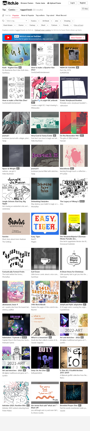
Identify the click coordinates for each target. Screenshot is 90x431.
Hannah (63, 141)
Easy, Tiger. (35, 236)
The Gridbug (6, 242)
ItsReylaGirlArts (36, 373)
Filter (85, 9)
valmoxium (64, 106)
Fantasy (32, 25)
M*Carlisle (63, 174)
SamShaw (34, 277)
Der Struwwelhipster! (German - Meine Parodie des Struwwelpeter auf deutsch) (73, 238)
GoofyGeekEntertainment (40, 72)
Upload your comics (43, 30)
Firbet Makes (7, 411)
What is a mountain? (39, 337)
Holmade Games (8, 343)
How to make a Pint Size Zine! (14, 100)
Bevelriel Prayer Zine (69, 405)
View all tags (78, 25)
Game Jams (40, 3)
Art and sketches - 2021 (12, 370)
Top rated (50, 15)
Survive (5, 236)
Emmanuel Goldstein (67, 244)
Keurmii (34, 310)
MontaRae (35, 207)
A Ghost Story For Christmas (71, 272)
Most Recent (61, 15)
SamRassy (6, 73)
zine (56, 21)
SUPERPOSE (64, 73)
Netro (62, 378)
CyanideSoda (64, 310)
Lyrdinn (62, 343)
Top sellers (40, 15)
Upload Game (54, 3)
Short (43, 25)
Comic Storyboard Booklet (71, 100)
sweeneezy (6, 209)
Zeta (61, 204)
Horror (21, 25)
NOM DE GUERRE (67, 67)
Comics (33, 21)
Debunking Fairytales (40, 201)
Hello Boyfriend (36, 141)
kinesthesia (64, 168)
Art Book (46, 21)
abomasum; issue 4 (10, 304)
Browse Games (27, 3)
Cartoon (54, 25)
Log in (72, 3)
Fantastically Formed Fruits (13, 272)
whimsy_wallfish (8, 310)
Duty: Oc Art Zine (38, 370)
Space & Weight (9, 168)
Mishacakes (35, 108)
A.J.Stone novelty (37, 413)
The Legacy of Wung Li (69, 201)
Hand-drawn (7, 25)
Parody (65, 25)
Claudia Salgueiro (37, 343)
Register (83, 3)
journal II (34, 168)
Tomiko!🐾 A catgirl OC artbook (44, 100)
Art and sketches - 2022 (70, 337)
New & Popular (27, 15)
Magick (33, 242)
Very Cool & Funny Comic (41, 135)
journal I (5, 135)
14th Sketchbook (38, 304)
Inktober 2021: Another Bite (14, 405)
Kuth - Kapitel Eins (10, 67)
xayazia (62, 411)
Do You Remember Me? (69, 135)
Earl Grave (35, 272)
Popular (15, 15)
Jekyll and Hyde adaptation (71, 304)
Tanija (4, 141)
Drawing (67, 21)
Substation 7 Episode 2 (11, 337)
